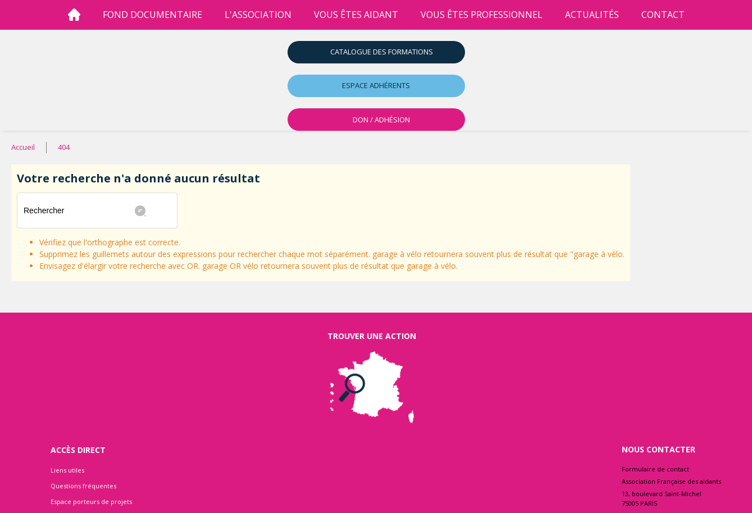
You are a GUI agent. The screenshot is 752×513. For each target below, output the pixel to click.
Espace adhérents (376, 85)
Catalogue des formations (381, 52)
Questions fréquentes (83, 486)
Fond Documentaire (152, 14)
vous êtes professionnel (482, 14)
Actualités (592, 14)
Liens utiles (67, 470)
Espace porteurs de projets (91, 501)
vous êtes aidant (356, 14)
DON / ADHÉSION (381, 119)
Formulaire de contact (655, 469)
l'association (258, 14)
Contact (663, 14)
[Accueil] (74, 15)
